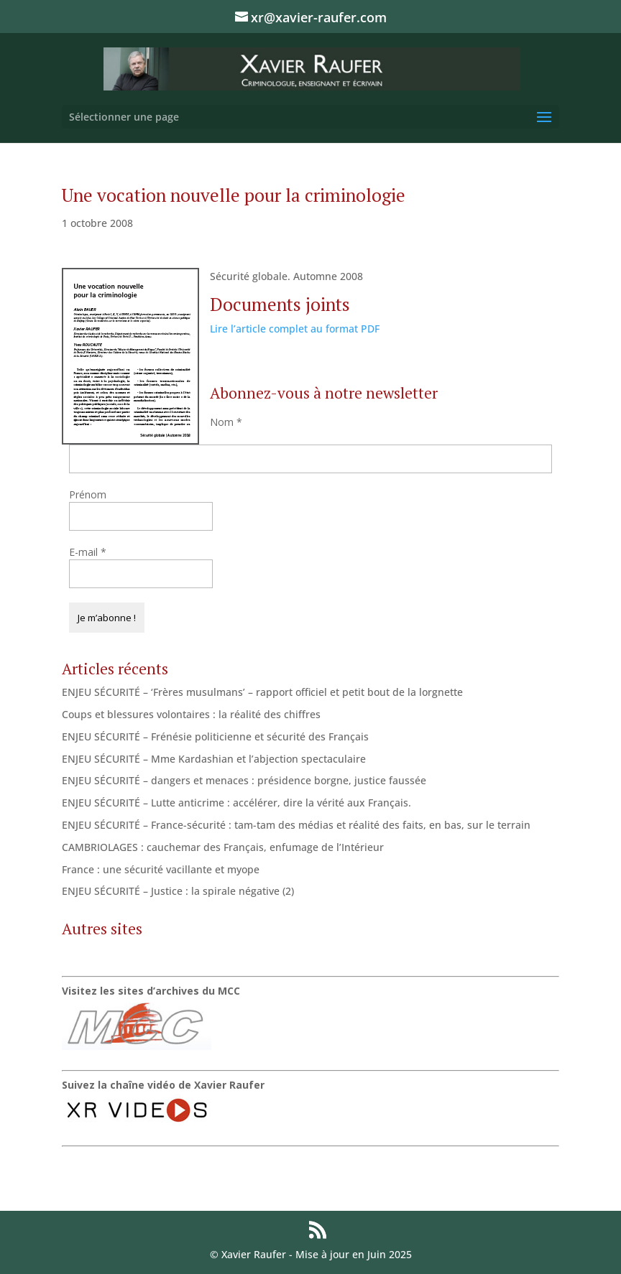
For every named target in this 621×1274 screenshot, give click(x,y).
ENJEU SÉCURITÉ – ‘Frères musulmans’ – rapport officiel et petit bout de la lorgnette (262, 692)
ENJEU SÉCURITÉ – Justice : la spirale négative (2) (178, 891)
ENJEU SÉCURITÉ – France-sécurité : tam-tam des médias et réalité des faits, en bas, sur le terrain (296, 825)
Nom (226, 422)
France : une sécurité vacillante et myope (160, 869)
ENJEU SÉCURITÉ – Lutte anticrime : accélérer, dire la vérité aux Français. (236, 802)
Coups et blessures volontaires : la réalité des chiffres (191, 714)
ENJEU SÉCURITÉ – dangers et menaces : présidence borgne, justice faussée (244, 780)
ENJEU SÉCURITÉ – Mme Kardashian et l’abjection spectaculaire (214, 759)
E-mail (87, 552)
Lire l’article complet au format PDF (295, 328)
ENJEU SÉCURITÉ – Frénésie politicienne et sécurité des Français (215, 736)
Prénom (87, 494)
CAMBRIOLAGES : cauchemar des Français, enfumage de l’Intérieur (223, 847)
